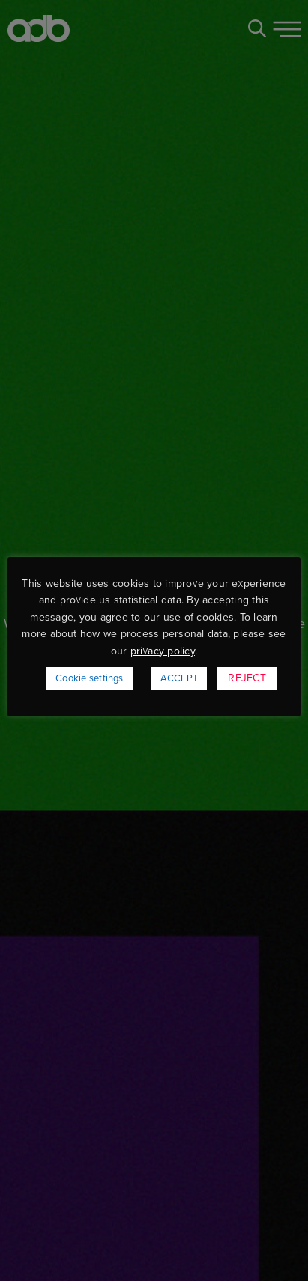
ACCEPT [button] (179, 678)
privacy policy (162, 651)
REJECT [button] (246, 678)
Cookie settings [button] (89, 678)
